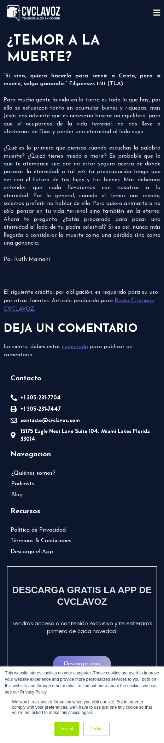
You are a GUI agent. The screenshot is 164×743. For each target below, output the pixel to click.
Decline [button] (96, 728)
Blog (17, 495)
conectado (75, 347)
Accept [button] (67, 728)
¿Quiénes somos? (33, 473)
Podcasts (22, 484)
